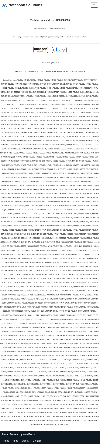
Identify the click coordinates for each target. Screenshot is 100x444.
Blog (15, 441)
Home (6, 441)
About (25, 441)
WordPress (29, 434)
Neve (5, 434)
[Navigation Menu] (94, 5)
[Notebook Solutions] (22, 5)
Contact (37, 441)
